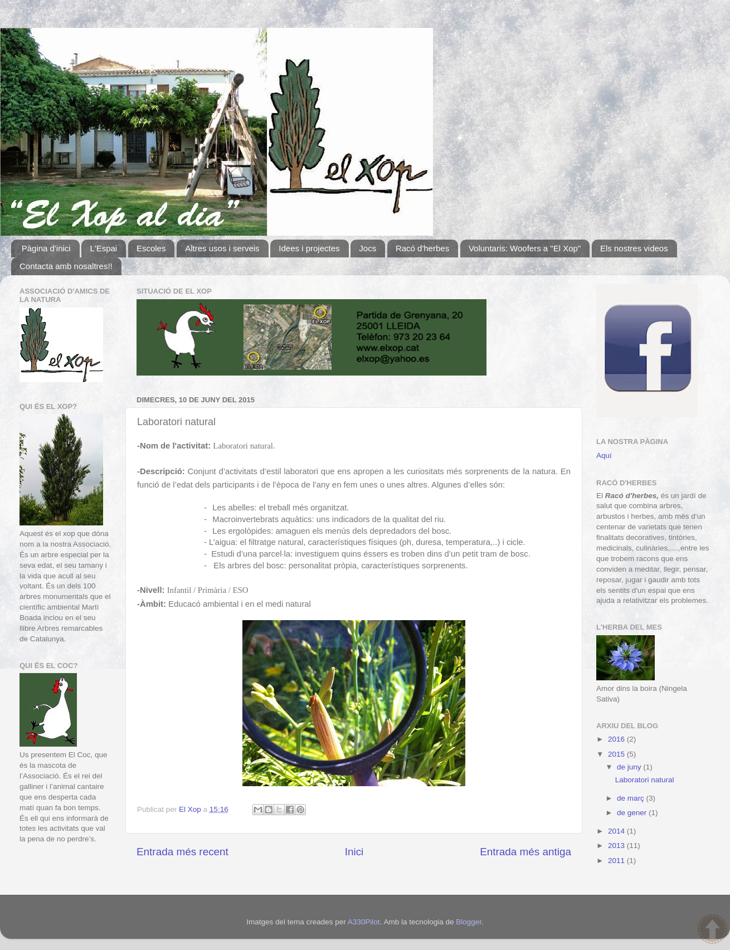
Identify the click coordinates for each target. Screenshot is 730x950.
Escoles (151, 248)
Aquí (604, 455)
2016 (617, 739)
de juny (630, 767)
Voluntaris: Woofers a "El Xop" (525, 248)
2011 (617, 860)
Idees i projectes (309, 248)
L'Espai (103, 248)
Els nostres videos (634, 248)
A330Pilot (364, 922)
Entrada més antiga (525, 852)
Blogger (468, 922)
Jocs (367, 248)
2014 (617, 831)
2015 (617, 754)
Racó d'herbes (422, 248)
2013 (617, 845)
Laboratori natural (644, 780)
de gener (633, 812)
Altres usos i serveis (222, 248)
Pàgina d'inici (46, 248)
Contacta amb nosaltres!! (66, 266)
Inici (354, 852)
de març (631, 798)
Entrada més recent (182, 852)
